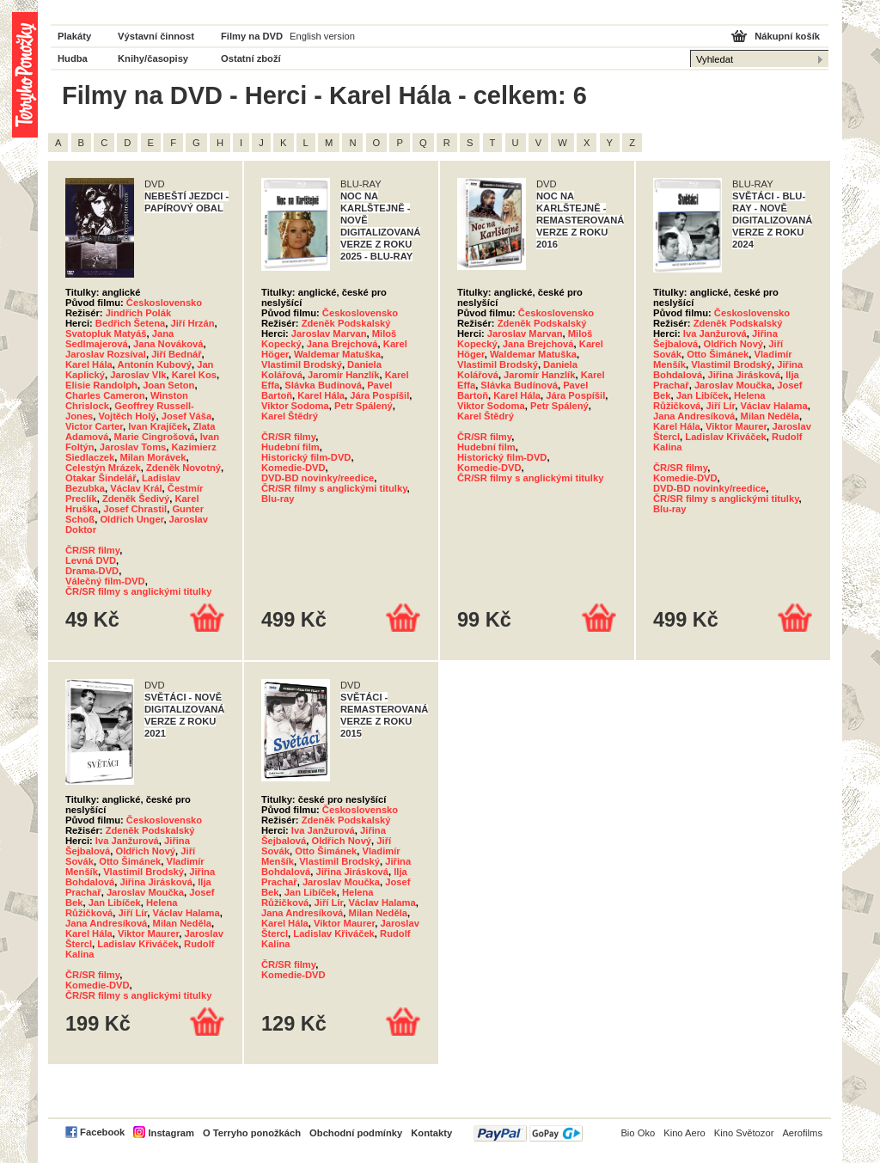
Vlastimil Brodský (301, 364)
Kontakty (431, 1133)
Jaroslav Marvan (329, 333)
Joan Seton (168, 385)
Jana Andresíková (694, 416)
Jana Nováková (168, 344)
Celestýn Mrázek (103, 467)
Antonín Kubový (155, 364)
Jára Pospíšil (379, 395)
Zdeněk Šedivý (135, 498)
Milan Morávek (152, 457)
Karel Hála (89, 364)
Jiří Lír (721, 406)
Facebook (102, 1132)
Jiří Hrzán (193, 323)
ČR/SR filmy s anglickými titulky (138, 591)
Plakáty (74, 36)
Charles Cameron (105, 395)
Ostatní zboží (251, 58)
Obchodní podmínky (355, 1133)
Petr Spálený (363, 406)
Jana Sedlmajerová (119, 338)
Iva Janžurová (715, 333)
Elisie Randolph (101, 385)
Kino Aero (684, 1133)
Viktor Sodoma (295, 406)
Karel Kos (194, 375)
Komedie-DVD (293, 467)
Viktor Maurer (736, 426)
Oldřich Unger (131, 519)
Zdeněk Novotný (183, 467)
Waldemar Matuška (337, 354)
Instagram (170, 1133)
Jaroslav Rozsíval (105, 354)
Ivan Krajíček (157, 426)
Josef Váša (186, 416)
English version (322, 36)
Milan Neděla (770, 416)
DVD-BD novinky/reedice (317, 478)
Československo (164, 302)
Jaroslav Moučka (733, 385)
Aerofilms (802, 1133)
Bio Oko (637, 1133)
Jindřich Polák (138, 313)
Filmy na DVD (252, 36)
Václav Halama (773, 406)
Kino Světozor (744, 1133)
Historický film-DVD (306, 457)
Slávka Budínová (323, 385)
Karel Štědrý (289, 416)
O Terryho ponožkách (252, 1133)
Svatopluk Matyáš (106, 333)
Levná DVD (90, 560)
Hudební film (290, 447)
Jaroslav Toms (133, 447)
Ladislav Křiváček (726, 437)
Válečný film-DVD (105, 581)
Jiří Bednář (176, 354)
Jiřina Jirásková (743, 375)
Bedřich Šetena (130, 323)
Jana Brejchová (342, 344)
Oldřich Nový (733, 344)
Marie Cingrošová (154, 437)
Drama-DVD (92, 571)
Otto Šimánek (718, 354)
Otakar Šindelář (101, 478)
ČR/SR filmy (92, 550)
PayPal (528, 1133)
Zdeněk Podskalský (346, 323)
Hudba (73, 58)
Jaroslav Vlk (138, 375)
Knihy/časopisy (153, 58)
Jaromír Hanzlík (343, 375)
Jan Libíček (702, 395)
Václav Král (136, 488)
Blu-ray (278, 498)
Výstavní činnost (156, 36)
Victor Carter (94, 426)
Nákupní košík (787, 36)
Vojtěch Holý (127, 416)
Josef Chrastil (135, 509)
